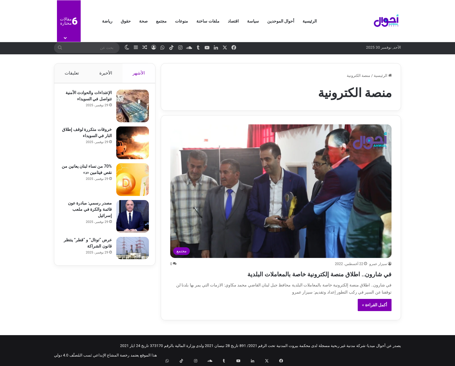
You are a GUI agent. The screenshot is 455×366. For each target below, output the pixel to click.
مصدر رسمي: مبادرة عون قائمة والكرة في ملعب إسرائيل (87, 212)
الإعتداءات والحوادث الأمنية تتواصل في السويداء (92, 101)
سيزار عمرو (378, 264)
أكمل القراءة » (374, 304)
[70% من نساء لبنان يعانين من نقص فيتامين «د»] (130, 182)
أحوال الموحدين (280, 21)
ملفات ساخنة (207, 21)
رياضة (107, 21)
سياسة (253, 21)
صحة (143, 21)
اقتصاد (233, 21)
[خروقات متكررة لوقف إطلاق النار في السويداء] (130, 145)
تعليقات (71, 73)
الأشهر (139, 73)
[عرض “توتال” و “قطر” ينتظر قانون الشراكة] (130, 251)
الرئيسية (310, 21)
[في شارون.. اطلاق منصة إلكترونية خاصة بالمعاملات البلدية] (281, 191)
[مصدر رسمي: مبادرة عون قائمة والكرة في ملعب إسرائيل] (130, 219)
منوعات (181, 21)
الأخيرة (105, 73)
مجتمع (161, 21)
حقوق (126, 21)
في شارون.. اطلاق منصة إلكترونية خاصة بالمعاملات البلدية (286, 273)
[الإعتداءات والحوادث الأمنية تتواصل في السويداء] (130, 108)
